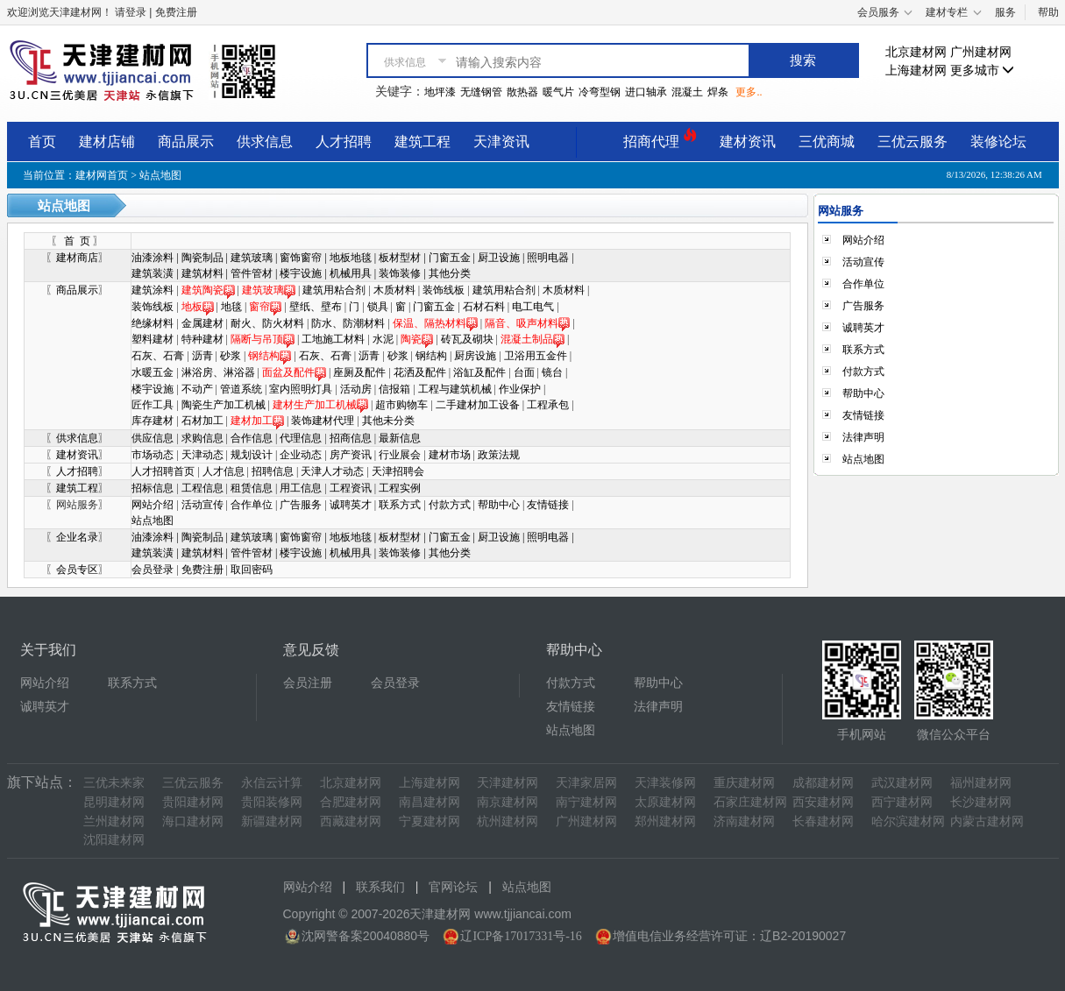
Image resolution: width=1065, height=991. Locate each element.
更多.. (748, 92)
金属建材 (202, 323)
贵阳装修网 (271, 802)
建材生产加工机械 (320, 405)
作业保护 (520, 389)
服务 (1005, 12)
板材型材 (400, 257)
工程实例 (400, 488)
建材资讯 (748, 141)
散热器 (522, 92)
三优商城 (827, 141)
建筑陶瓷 (208, 290)
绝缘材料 (152, 323)
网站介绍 (152, 505)
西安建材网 (823, 802)
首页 (42, 141)
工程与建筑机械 (455, 389)
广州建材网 (981, 52)
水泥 (383, 339)
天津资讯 (501, 141)
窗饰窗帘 (301, 257)
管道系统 (241, 389)
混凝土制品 (532, 339)
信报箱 (394, 389)
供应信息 (153, 438)
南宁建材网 (586, 802)
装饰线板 (443, 290)
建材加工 (257, 420)
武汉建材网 (902, 782)
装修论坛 (998, 141)
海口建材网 (193, 821)
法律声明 (863, 437)
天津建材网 (507, 782)
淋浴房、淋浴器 (218, 372)
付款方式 (450, 505)
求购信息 (203, 438)
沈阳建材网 (114, 839)
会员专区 (77, 569)
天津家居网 (586, 782)
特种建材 (202, 339)
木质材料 (394, 290)
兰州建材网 (114, 821)
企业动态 (301, 455)
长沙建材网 (981, 802)
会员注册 (307, 683)
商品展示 (186, 141)
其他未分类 (388, 420)
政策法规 (499, 455)
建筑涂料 (152, 290)
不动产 (197, 389)
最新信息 (400, 438)
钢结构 (269, 356)
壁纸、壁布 (315, 307)
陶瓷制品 (202, 257)
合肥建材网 (350, 802)
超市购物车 (401, 405)
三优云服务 (912, 141)
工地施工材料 (333, 339)
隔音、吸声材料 (521, 323)
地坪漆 (440, 92)
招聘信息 (273, 471)
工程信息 (202, 488)
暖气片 (558, 92)
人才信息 (223, 471)
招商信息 (352, 438)
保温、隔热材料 (435, 323)
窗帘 (259, 307)
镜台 (552, 372)
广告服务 (301, 505)
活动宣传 (202, 505)
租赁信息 (252, 488)
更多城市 (982, 70)
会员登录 (152, 569)
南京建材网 (507, 802)
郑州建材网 (665, 821)
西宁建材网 (902, 802)
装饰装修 (400, 273)
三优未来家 (114, 782)
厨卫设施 (499, 257)
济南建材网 (744, 821)
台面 (524, 372)
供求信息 (265, 141)
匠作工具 (152, 405)
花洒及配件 (420, 372)
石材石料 (484, 307)
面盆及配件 (294, 372)
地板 (197, 307)
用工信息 (301, 488)
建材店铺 (107, 141)
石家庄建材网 (750, 802)
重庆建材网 (744, 782)
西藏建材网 (350, 821)
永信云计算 (271, 782)
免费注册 (202, 569)
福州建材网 (981, 782)
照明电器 (548, 257)
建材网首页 (101, 175)
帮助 (1048, 12)
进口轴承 (646, 92)
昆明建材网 (114, 802)
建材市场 (451, 455)
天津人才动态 (332, 471)
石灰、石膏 (157, 356)
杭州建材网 (507, 821)
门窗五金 (450, 257)
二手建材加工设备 (478, 405)
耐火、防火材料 (267, 323)
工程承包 (548, 405)
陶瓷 (417, 339)
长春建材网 (823, 821)
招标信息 (152, 488)
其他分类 (450, 273)
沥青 (202, 356)
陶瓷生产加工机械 (223, 405)
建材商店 (77, 257)
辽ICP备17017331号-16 (520, 936)
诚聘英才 (351, 505)
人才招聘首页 (163, 471)
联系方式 (400, 505)
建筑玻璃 (252, 257)
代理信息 (302, 438)
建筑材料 (202, 273)
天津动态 (202, 455)
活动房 (356, 389)
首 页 (77, 241)
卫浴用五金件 (535, 356)
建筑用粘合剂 (334, 290)
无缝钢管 (481, 92)
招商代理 (660, 139)
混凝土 (687, 92)
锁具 (377, 307)
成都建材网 (823, 782)
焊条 (717, 92)
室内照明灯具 (300, 389)
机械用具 (351, 273)
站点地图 (152, 520)
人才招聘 (344, 141)
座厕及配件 (359, 372)
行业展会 (401, 455)
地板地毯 (351, 257)
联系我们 (380, 887)
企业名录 (77, 537)
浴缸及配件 (479, 372)
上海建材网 (916, 70)
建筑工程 (422, 141)
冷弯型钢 (600, 92)
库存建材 (152, 420)
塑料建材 (152, 339)
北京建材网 (916, 52)
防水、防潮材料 (348, 323)
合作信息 (253, 438)
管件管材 (252, 273)
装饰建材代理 (322, 420)
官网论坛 (453, 887)
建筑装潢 (152, 273)
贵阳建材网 (193, 802)
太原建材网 (665, 802)
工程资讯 (351, 488)
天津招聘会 (398, 471)
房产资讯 (351, 455)
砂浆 (230, 356)
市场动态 (153, 455)
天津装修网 (665, 782)
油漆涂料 (152, 257)
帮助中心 (499, 505)
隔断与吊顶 (257, 339)
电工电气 (533, 307)
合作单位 (252, 505)
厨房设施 (475, 356)
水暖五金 (152, 372)
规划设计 (252, 455)
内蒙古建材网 (987, 821)
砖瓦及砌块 (467, 339)
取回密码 (252, 569)
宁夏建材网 (429, 821)
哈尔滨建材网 (908, 821)
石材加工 (202, 420)
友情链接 (548, 505)
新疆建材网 (271, 821)
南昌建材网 (429, 802)
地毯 (231, 307)
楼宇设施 (301, 273)
